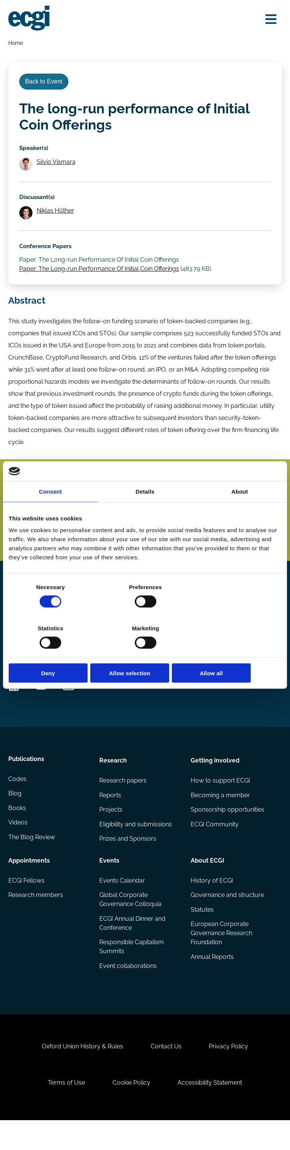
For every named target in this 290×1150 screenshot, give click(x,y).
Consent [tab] (50, 512)
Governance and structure (227, 916)
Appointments (29, 880)
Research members (36, 916)
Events (110, 880)
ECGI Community (214, 845)
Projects (111, 830)
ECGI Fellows (27, 901)
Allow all (236, 652)
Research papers (123, 800)
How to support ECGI (220, 800)
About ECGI (207, 880)
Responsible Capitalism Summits (132, 968)
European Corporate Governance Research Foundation (221, 955)
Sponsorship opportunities (227, 830)
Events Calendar (122, 901)
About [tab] (239, 512)
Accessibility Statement (211, 1110)
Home (16, 43)
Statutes (201, 931)
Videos (18, 845)
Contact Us (166, 1072)
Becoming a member (220, 815)
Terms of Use (64, 1110)
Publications (27, 779)
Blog (15, 815)
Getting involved (214, 779)
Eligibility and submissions (136, 845)
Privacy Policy (230, 1072)
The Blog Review (32, 860)
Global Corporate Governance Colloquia (131, 920)
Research (113, 779)
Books (17, 830)
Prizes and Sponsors (128, 860)
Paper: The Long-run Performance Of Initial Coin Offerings (100, 275)
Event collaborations (128, 988)
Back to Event (45, 83)
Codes (18, 800)
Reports (111, 815)
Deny (53, 652)
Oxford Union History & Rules (81, 1072)
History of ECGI (211, 901)
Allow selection (144, 652)
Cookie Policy (131, 1110)
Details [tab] (145, 512)
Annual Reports (211, 979)
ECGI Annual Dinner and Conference (133, 945)
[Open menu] (269, 20)
